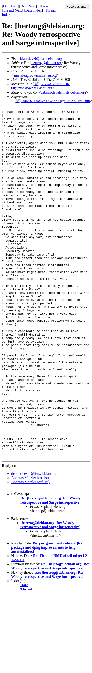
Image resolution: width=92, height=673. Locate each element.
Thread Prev (48, 6)
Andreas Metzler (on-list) (30, 547)
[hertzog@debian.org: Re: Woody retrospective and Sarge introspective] (50, 594)
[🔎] (36, 84)
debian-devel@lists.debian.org (39, 59)
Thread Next (12, 10)
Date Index (33, 10)
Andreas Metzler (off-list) (30, 551)
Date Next (28, 6)
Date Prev (10, 6)
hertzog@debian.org (46, 63)
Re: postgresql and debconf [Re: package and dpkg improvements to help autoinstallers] (47, 617)
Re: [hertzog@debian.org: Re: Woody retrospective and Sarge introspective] (50, 570)
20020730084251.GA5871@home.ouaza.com (55, 101)
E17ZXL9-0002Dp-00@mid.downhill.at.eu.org (40, 86)
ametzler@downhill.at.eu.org (35, 75)
